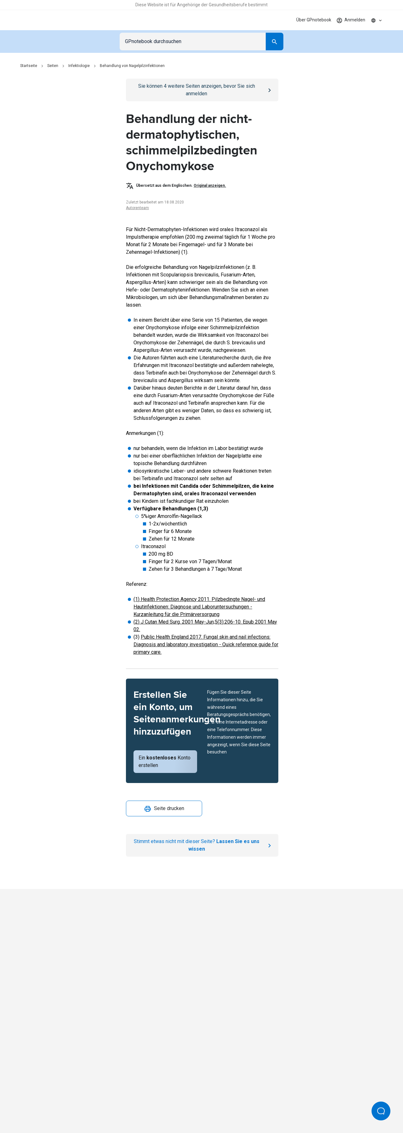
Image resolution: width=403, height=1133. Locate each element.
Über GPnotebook (313, 19)
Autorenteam (137, 208)
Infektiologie (79, 66)
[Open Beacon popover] (381, 1111)
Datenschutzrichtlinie (106, 1107)
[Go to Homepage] (42, 20)
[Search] (274, 41)
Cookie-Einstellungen (297, 1107)
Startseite (28, 66)
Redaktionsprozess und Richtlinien (235, 1107)
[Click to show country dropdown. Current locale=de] (376, 20)
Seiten (52, 66)
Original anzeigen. (210, 185)
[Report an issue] (202, 845)
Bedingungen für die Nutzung (164, 1107)
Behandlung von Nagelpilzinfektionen (132, 66)
